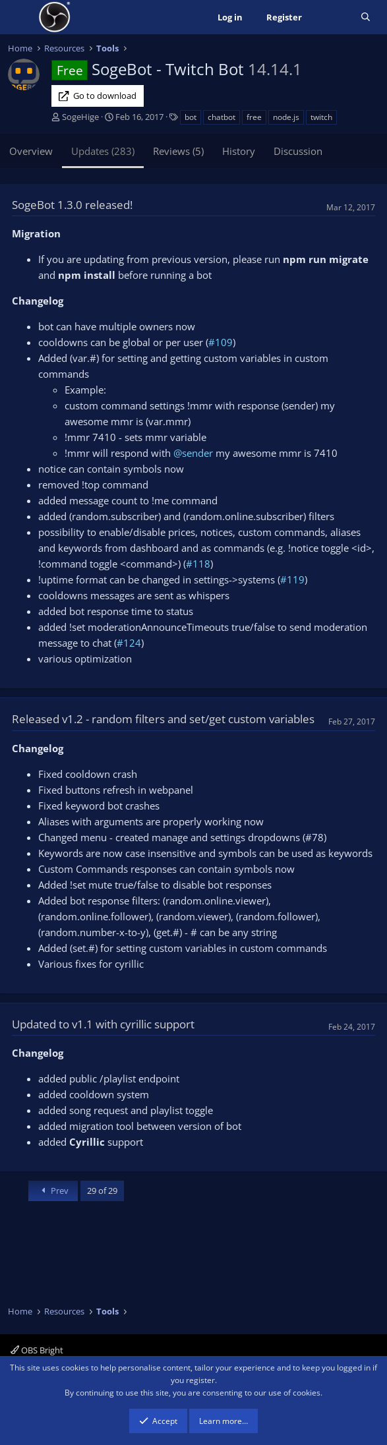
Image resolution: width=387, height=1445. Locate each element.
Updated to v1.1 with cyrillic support (103, 1024)
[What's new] (331, 17)
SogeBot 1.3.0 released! (72, 204)
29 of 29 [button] (102, 1190)
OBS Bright (37, 1350)
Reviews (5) (178, 151)
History (238, 151)
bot (190, 117)
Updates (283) (102, 151)
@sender (193, 452)
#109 (220, 342)
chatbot (221, 117)
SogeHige (80, 117)
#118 (198, 563)
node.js (286, 117)
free (254, 117)
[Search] (365, 17)
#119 (292, 579)
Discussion (298, 151)
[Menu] (19, 17)
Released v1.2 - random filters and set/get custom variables (163, 718)
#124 (129, 642)
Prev (53, 1190)
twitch (321, 117)
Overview (31, 151)
